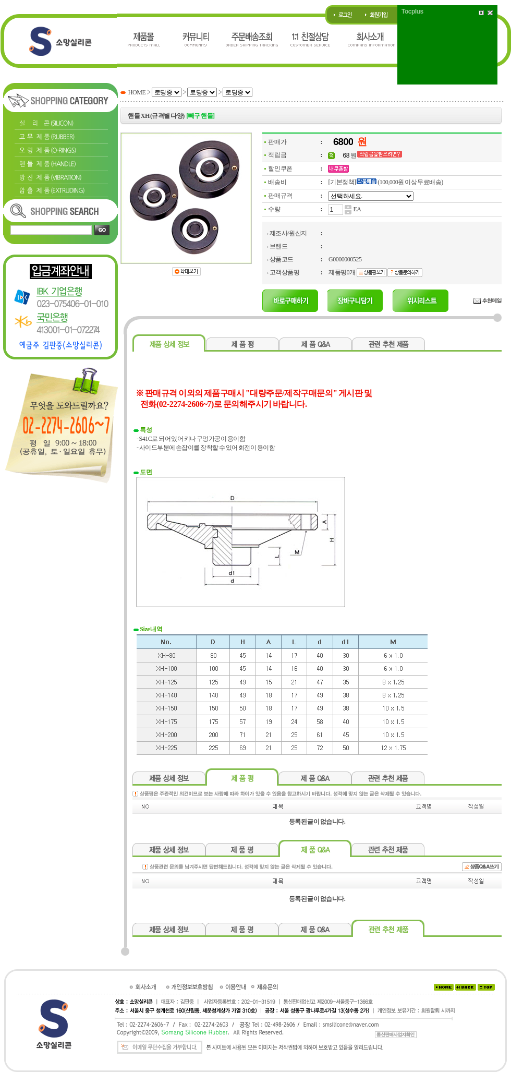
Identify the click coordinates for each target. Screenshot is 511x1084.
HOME (136, 92)
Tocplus (412, 11)
